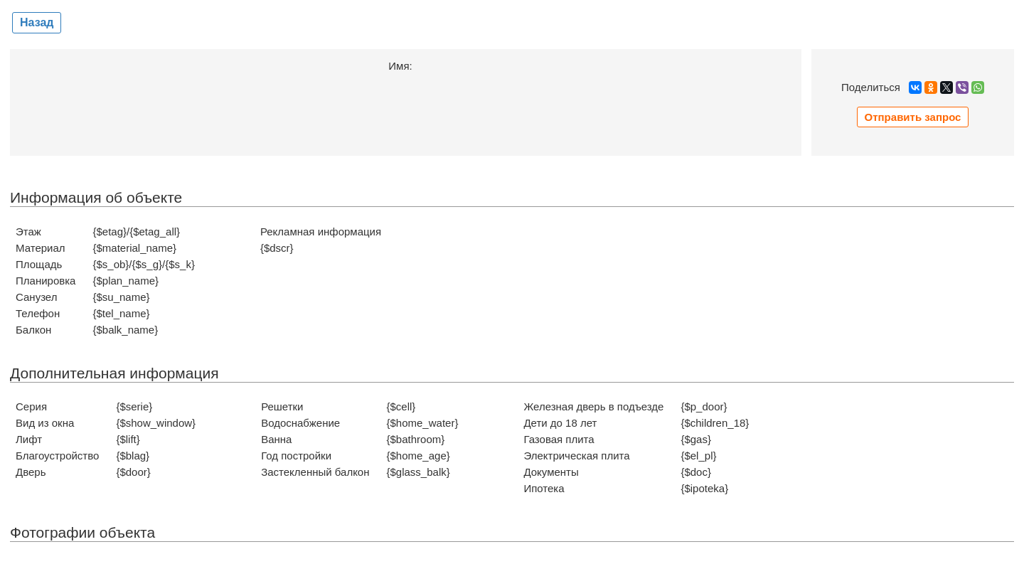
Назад (36, 22)
